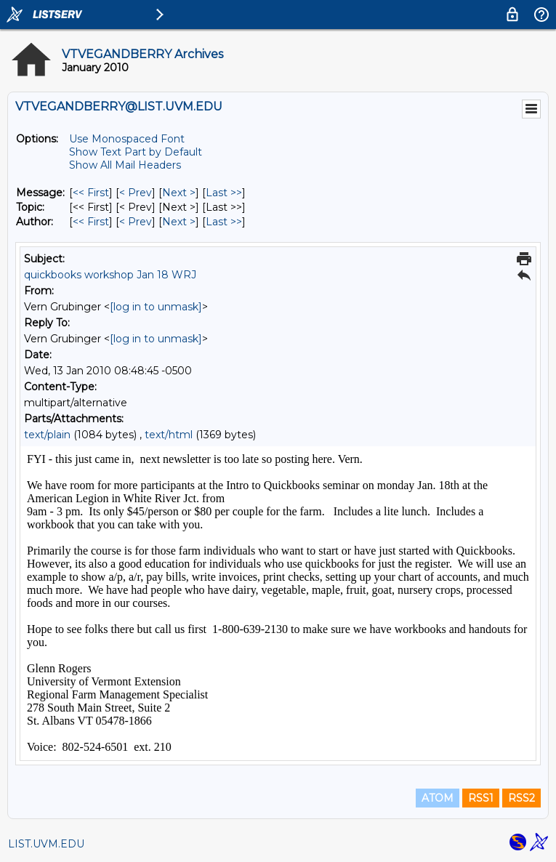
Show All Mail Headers (125, 165)
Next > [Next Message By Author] (179, 221)
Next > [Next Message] (179, 192)
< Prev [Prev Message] (135, 192)
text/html (169, 434)
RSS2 (521, 798)
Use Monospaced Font (127, 138)
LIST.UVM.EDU (46, 843)
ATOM (438, 798)
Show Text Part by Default (135, 151)
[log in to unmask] (156, 306)
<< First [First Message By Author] (91, 221)
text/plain (47, 434)
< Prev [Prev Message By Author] (135, 221)
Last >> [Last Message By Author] (224, 221)
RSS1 (480, 798)
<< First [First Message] (91, 192)
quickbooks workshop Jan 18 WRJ (110, 274)
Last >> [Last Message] (224, 192)
